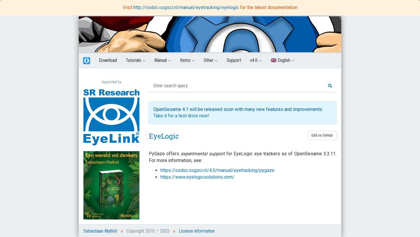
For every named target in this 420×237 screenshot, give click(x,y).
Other (211, 60)
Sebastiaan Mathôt (100, 231)
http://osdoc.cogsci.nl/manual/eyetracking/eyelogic (186, 7)
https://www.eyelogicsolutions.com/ (197, 177)
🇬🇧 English (283, 60)
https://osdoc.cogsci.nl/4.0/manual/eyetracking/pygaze (217, 170)
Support (234, 60)
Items (187, 60)
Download (108, 60)
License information (197, 231)
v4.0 (256, 60)
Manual (162, 60)
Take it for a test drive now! (181, 115)
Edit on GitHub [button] (322, 135)
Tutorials (136, 60)
